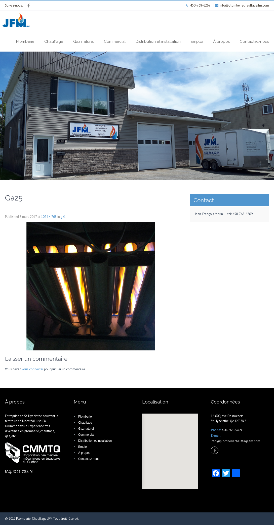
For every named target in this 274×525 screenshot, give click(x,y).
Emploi (197, 41)
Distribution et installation (158, 41)
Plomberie (25, 41)
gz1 (63, 217)
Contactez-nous (254, 41)
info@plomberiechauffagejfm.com (235, 441)
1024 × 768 (49, 217)
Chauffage (53, 41)
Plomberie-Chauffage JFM (34, 518)
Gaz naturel (83, 41)
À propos (221, 41)
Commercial (115, 41)
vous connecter (32, 369)
